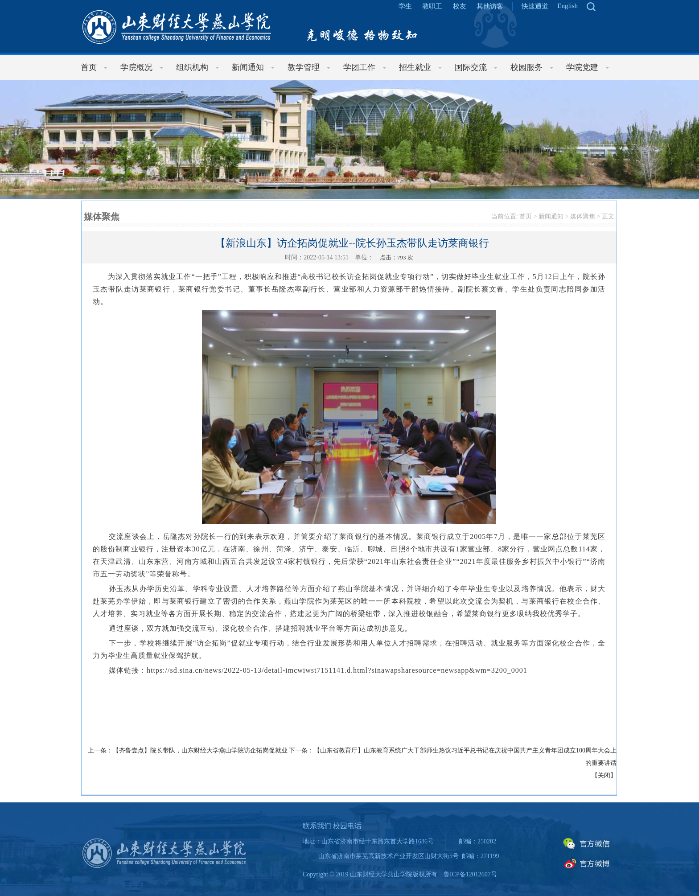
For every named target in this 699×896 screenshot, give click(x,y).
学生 (405, 6)
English (567, 5)
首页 (525, 216)
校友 (459, 6)
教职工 (432, 6)
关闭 (604, 775)
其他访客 (490, 6)
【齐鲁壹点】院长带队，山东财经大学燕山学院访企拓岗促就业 (200, 750)
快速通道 (535, 6)
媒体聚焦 (582, 216)
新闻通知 (551, 216)
